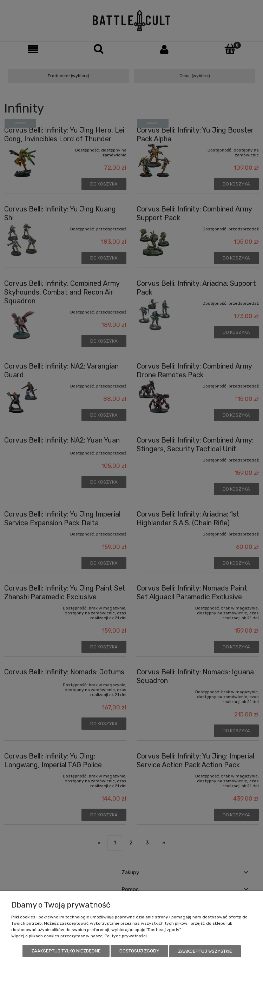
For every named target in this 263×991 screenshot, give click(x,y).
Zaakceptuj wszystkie (205, 951)
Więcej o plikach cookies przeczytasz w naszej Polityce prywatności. (79, 936)
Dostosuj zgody (139, 951)
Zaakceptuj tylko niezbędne (66, 951)
